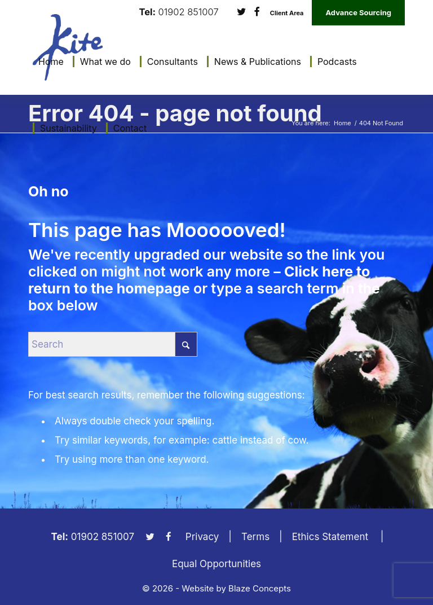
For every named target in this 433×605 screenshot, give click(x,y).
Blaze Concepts (259, 588)
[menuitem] (48, 61)
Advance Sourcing (358, 12)
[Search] (112, 344)
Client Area (287, 13)
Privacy (202, 536)
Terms (255, 536)
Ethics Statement (330, 536)
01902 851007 (188, 12)
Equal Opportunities (216, 563)
